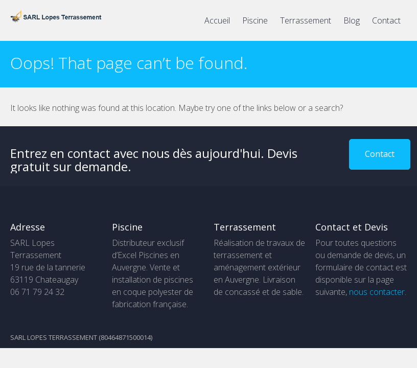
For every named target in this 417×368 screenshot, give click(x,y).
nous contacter (377, 291)
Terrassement (305, 20)
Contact (386, 20)
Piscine (255, 20)
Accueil (217, 20)
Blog (351, 20)
